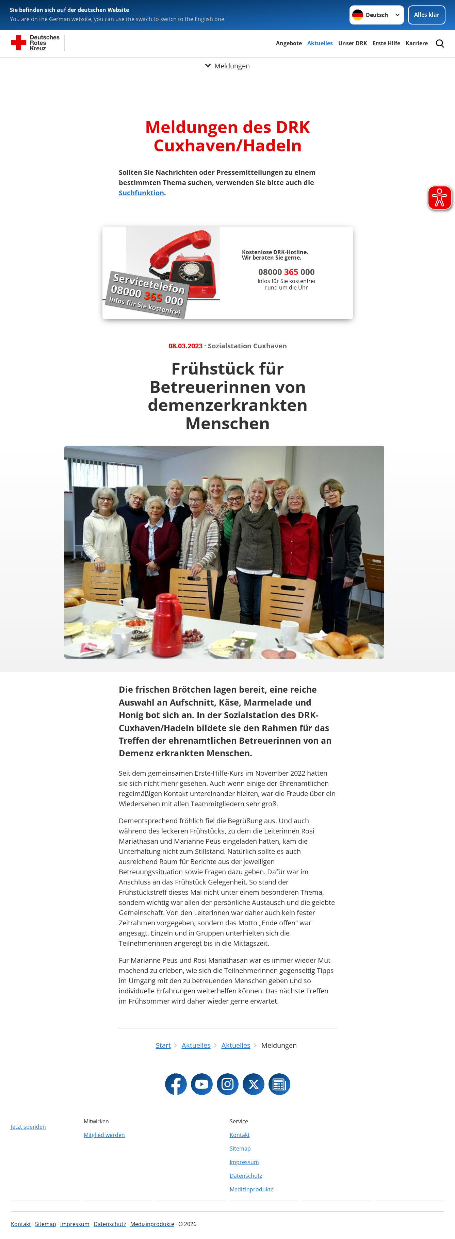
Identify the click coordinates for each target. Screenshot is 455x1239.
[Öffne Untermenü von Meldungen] (227, 65)
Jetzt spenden (28, 1126)
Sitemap (240, 1148)
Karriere (417, 43)
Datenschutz (246, 1175)
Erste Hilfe (386, 43)
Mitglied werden (104, 1135)
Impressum (244, 1162)
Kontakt (240, 1135)
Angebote (289, 43)
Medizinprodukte (252, 1189)
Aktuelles (320, 43)
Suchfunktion (141, 192)
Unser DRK (352, 43)
